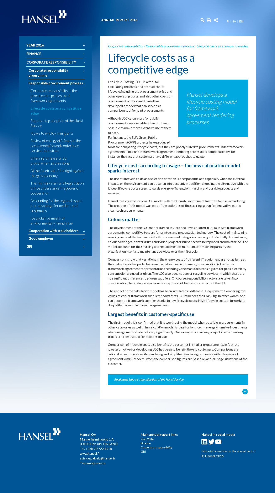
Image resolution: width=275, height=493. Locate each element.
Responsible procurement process (55, 83)
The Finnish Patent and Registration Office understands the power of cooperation (57, 188)
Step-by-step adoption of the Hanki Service (57, 123)
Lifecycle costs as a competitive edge (56, 110)
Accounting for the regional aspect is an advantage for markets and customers (57, 205)
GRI (29, 246)
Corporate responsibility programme (48, 72)
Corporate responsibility (51, 62)
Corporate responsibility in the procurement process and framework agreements (54, 96)
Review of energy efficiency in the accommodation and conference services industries (56, 146)
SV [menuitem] (234, 21)
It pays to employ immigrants (52, 133)
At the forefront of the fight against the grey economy (57, 173)
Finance (33, 53)
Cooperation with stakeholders (53, 230)
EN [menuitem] (241, 21)
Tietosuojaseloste (92, 463)
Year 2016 (35, 45)
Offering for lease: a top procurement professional (50, 160)
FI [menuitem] (228, 21)
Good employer (40, 238)
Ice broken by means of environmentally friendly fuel (52, 220)
